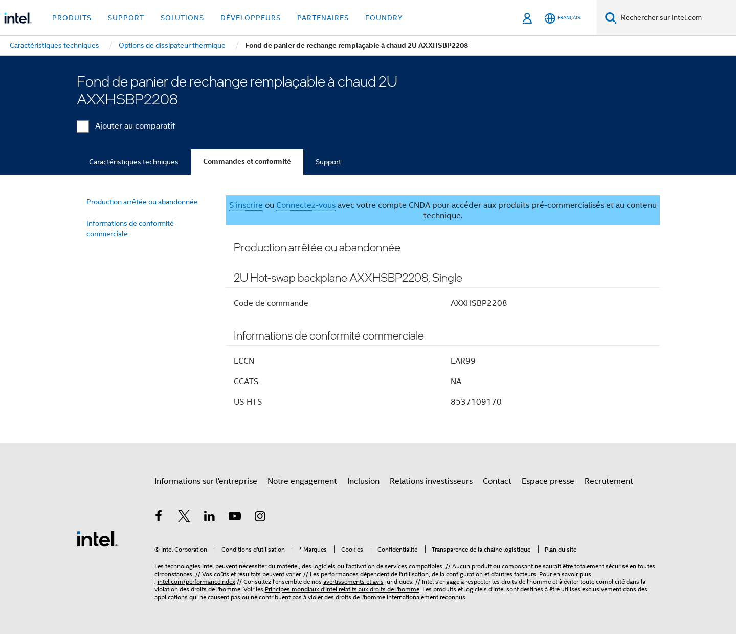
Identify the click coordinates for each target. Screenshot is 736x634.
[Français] (562, 18)
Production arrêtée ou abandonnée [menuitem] (142, 201)
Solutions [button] (182, 18)
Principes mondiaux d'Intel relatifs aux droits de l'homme (342, 589)
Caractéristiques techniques (134, 161)
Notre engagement (302, 481)
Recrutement (609, 481)
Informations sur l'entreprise (205, 481)
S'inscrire (246, 205)
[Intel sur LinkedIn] (209, 518)
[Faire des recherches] (611, 17)
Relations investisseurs (431, 481)
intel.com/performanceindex (196, 581)
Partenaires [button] (323, 18)
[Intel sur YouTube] (234, 518)
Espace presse (548, 481)
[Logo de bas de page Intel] (97, 538)
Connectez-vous (306, 205)
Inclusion (363, 481)
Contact (497, 481)
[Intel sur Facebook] (159, 518)
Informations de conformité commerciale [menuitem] (130, 228)
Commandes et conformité (247, 161)
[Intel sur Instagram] (260, 518)
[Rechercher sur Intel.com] (676, 18)
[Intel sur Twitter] (184, 518)
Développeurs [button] (250, 18)
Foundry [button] (384, 18)
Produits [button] (72, 18)
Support (328, 161)
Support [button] (126, 18)
